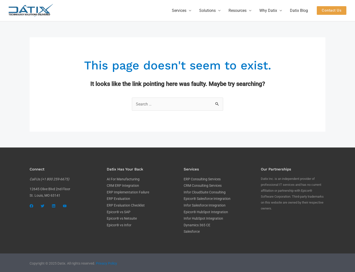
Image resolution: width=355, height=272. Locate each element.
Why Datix (268, 10)
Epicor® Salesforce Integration (207, 198)
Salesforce (192, 230)
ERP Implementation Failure (128, 192)
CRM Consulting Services (203, 186)
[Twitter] (42, 206)
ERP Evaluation (118, 198)
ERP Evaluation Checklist (126, 205)
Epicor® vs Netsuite (122, 218)
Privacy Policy (106, 262)
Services (179, 10)
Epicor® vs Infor (119, 224)
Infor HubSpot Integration (203, 218)
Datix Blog (299, 10)
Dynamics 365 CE (197, 224)
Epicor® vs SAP (118, 211)
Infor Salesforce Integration (205, 205)
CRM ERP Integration (123, 186)
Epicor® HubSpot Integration (206, 211)
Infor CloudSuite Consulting (205, 192)
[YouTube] (65, 206)
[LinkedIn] (53, 206)
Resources (238, 10)
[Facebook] (31, 206)
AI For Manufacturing (123, 179)
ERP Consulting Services (202, 179)
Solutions (207, 10)
